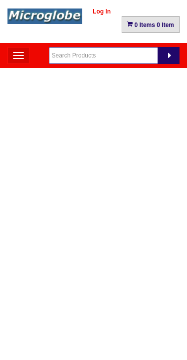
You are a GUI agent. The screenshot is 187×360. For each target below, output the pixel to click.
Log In (102, 11)
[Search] (169, 55)
